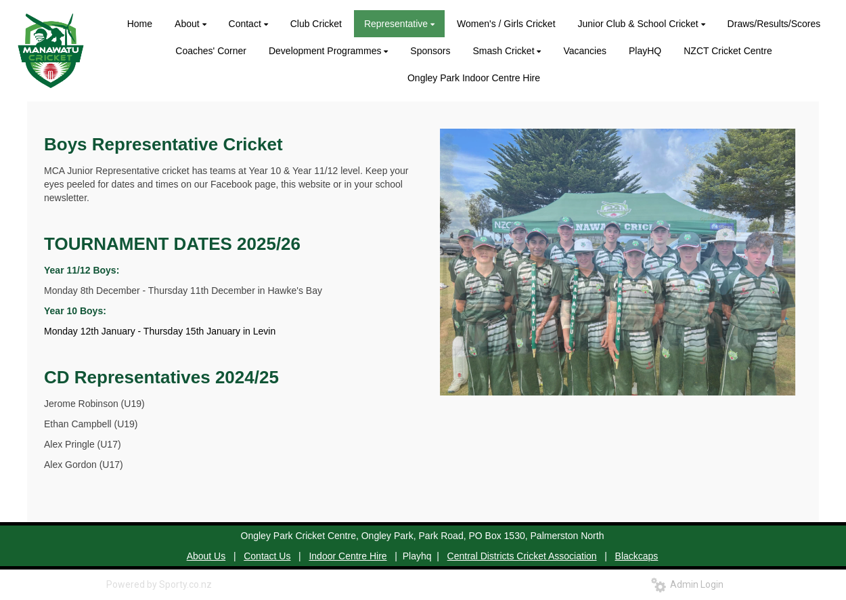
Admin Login (687, 584)
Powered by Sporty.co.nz (159, 584)
